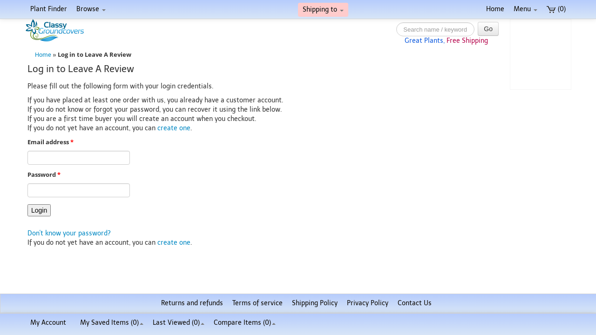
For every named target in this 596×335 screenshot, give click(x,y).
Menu (525, 9)
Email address (50, 142)
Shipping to (323, 9)
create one (173, 128)
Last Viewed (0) (178, 323)
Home (495, 9)
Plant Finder (48, 9)
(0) (556, 9)
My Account (48, 323)
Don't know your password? (69, 233)
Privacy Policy (367, 303)
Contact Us (415, 303)
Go (488, 29)
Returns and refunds (192, 303)
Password (44, 175)
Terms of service (257, 303)
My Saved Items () (111, 323)
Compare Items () (245, 323)
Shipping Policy (315, 303)
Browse (91, 9)
